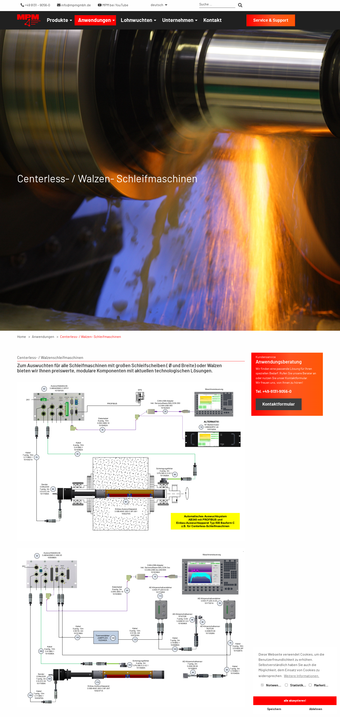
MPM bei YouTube (113, 5)
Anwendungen (94, 20)
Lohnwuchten (136, 20)
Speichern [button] (274, 709)
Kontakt (212, 20)
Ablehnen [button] (315, 709)
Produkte (57, 20)
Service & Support (270, 20)
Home (21, 337)
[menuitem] (157, 5)
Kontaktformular (278, 404)
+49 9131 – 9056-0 (35, 5)
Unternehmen (177, 20)
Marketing (319, 685)
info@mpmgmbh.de (74, 5)
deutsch (157, 5)
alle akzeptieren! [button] (295, 700)
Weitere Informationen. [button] (301, 676)
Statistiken (296, 685)
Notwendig (272, 685)
